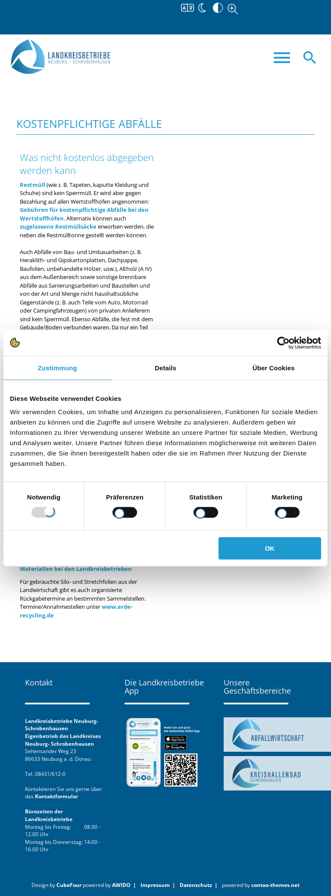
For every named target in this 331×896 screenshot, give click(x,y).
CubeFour (68, 884)
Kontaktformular (56, 796)
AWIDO (121, 884)
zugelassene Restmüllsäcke (58, 226)
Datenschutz (196, 884)
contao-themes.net (275, 884)
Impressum (155, 884)
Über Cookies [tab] (274, 367)
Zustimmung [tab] (57, 367)
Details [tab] (165, 367)
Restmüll (32, 185)
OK (270, 548)
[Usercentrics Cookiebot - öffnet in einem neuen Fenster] (283, 342)
